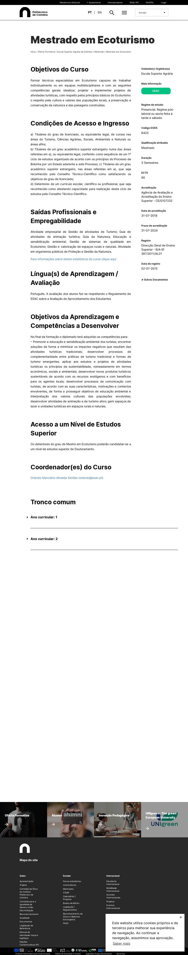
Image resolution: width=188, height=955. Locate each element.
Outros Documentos (156, 279)
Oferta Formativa (46, 51)
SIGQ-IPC (134, 2)
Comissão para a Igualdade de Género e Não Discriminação (28, 906)
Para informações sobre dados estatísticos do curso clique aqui (73, 259)
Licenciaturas (69, 885)
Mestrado (99, 51)
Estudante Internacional (112, 882)
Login (163, 2)
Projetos (110, 901)
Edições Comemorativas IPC (29, 943)
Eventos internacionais (113, 906)
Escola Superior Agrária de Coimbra (74, 51)
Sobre (23, 876)
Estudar (67, 876)
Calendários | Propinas (69, 897)
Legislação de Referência (26, 927)
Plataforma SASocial (70, 2)
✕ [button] (181, 917)
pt (90, 12)
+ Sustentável (94, 2)
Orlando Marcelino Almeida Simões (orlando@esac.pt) (67, 477)
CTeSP (66, 892)
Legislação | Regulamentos (70, 908)
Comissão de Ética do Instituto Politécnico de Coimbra (29, 893)
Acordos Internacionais (113, 896)
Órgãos (23, 885)
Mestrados (68, 889)
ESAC (155, 90)
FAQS (65, 923)
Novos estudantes (72, 881)
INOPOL (150, 2)
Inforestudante (115, 2)
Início (33, 51)
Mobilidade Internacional (112, 889)
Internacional (113, 876)
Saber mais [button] (121, 943)
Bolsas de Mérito (71, 903)
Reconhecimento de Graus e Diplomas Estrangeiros (73, 916)
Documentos (26, 921)
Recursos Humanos (29, 914)
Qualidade (24, 918)
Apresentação (26, 881)
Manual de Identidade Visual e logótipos (29, 935)
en (100, 12)
